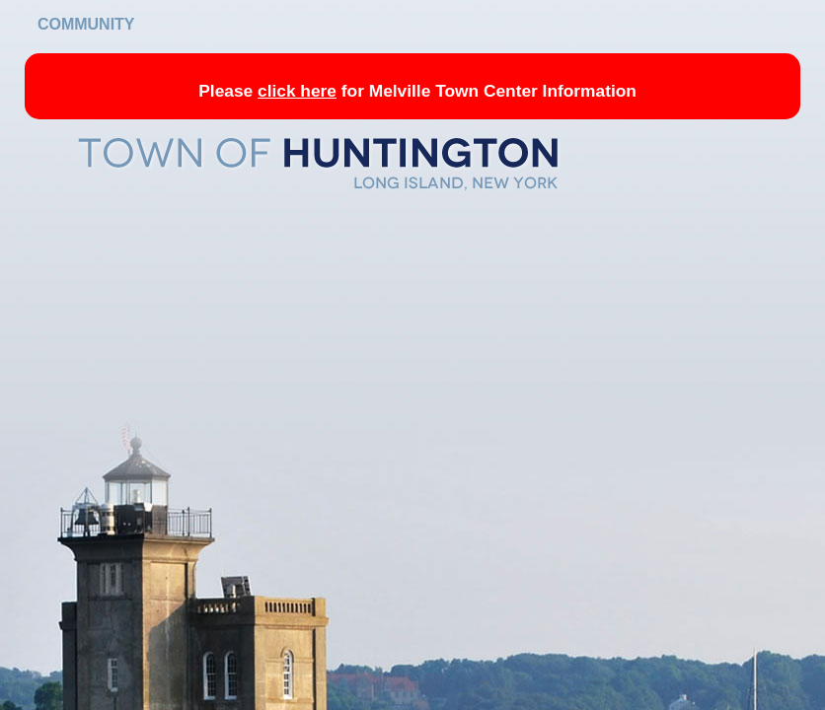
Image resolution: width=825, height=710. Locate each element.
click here (297, 91)
